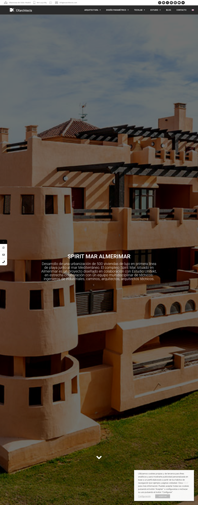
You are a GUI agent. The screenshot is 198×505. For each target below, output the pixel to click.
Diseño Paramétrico (117, 10)
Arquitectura (92, 10)
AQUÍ (185, 483)
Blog (168, 10)
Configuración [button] (144, 496)
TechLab (139, 10)
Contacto (181, 10)
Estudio (155, 10)
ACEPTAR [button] (163, 496)
